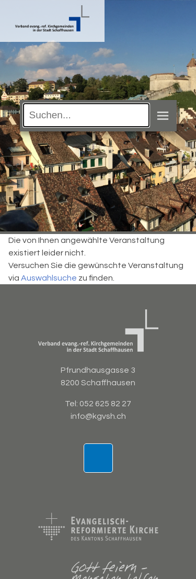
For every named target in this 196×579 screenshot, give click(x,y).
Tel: (72, 403)
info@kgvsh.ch (98, 416)
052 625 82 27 (105, 403)
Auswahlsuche (49, 278)
